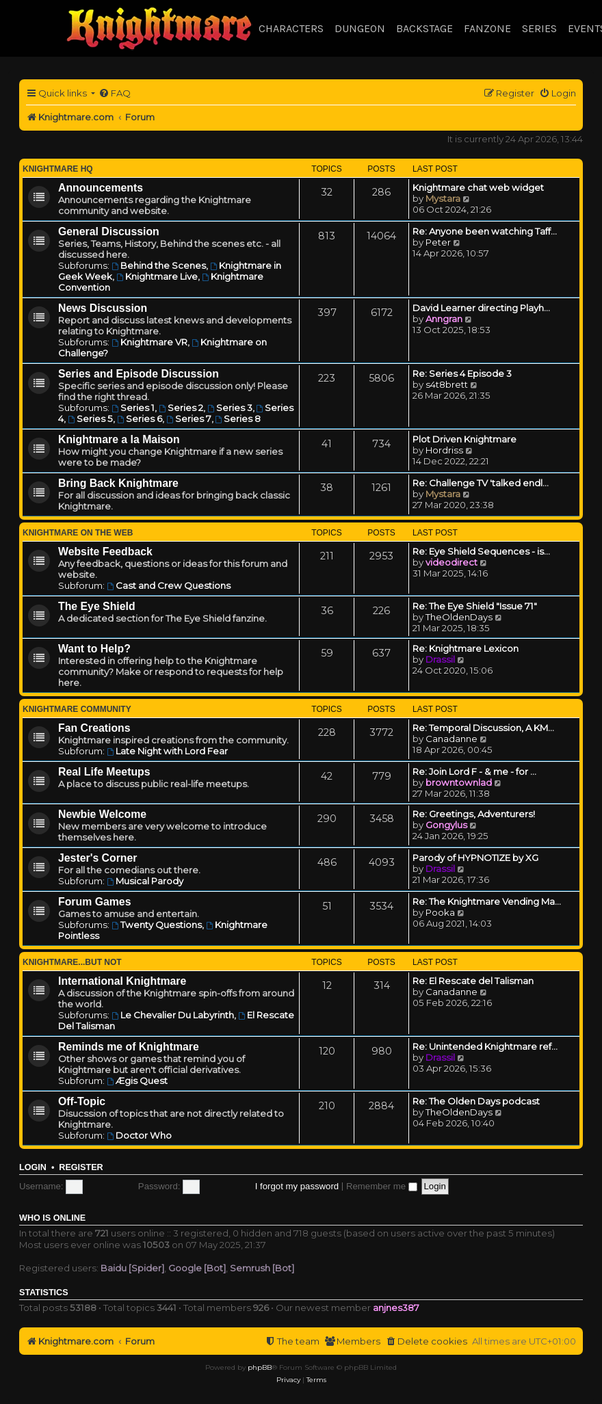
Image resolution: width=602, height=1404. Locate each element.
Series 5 (90, 418)
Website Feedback (105, 551)
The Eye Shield (96, 606)
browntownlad (459, 782)
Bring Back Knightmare (118, 483)
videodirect (451, 562)
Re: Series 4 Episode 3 (462, 373)
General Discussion (108, 231)
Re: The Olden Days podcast (476, 1101)
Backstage (424, 28)
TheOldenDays (459, 616)
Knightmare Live (157, 276)
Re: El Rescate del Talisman (473, 980)
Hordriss (444, 450)
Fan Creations (94, 728)
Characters (291, 28)
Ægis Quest (137, 1080)
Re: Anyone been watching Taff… (485, 231)
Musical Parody (145, 880)
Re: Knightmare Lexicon (466, 648)
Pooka (440, 912)
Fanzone (487, 28)
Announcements (100, 188)
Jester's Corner (98, 858)
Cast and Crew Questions (169, 585)
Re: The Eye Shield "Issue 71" (475, 605)
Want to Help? (94, 648)
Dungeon (360, 28)
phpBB (260, 1367)
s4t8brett (447, 384)
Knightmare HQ (58, 169)
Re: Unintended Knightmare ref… (485, 1046)
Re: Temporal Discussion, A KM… (483, 727)
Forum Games (94, 902)
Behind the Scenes (159, 265)
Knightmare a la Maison (119, 439)
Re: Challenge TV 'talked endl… (481, 482)
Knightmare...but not (72, 962)
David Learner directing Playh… (481, 307)
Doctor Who (139, 1135)
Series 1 (133, 407)
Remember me (381, 1186)
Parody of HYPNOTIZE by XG (475, 857)
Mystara (443, 198)
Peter (438, 242)
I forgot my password (297, 1186)
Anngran (444, 318)
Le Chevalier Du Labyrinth (173, 1014)
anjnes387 (396, 1307)
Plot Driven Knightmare (464, 439)
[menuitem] (115, 93)
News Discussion (102, 308)
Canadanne (451, 738)
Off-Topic (81, 1101)
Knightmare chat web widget (478, 187)
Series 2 (181, 407)
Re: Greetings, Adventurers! (474, 813)
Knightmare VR (149, 341)
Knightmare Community (77, 709)
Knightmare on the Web (78, 533)
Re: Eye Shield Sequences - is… (481, 551)
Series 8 (238, 418)
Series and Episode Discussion (138, 374)
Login (33, 1167)
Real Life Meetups (104, 772)
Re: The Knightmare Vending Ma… (487, 901)
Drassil (440, 659)
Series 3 (229, 407)
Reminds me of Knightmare (128, 1046)
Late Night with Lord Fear (167, 750)
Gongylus (446, 824)
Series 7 (188, 418)
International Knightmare (122, 981)
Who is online (52, 1218)
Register (81, 1167)
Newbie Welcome (102, 814)
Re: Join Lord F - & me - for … (474, 771)
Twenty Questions (157, 924)
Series (539, 28)
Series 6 (139, 418)
